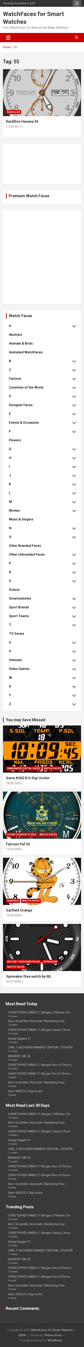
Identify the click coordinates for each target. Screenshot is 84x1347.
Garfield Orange (19, 910)
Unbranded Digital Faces (23, 768)
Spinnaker (50, 961)
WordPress (55, 1340)
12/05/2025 (13, 849)
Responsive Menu (77, 3)
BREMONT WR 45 (19, 1056)
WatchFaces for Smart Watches (52, 1330)
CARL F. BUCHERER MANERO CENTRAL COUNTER (40, 1047)
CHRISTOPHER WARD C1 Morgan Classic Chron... (40, 1030)
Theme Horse (53, 1335)
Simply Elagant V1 (19, 1038)
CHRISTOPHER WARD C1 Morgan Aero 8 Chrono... (40, 1065)
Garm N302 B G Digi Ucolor (28, 778)
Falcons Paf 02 (18, 844)
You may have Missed (25, 719)
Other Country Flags (21, 834)
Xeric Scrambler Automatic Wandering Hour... (37, 1021)
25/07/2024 (13, 981)
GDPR (22, 1335)
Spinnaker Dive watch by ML (29, 976)
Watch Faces (52, 768)
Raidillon (13, 112)
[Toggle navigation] (8, 37)
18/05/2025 (13, 783)
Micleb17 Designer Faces (23, 961)
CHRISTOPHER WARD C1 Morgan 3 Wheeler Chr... (40, 1012)
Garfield (13, 900)
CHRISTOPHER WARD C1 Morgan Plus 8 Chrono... (40, 1073)
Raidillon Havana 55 (22, 121)
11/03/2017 (13, 126)
